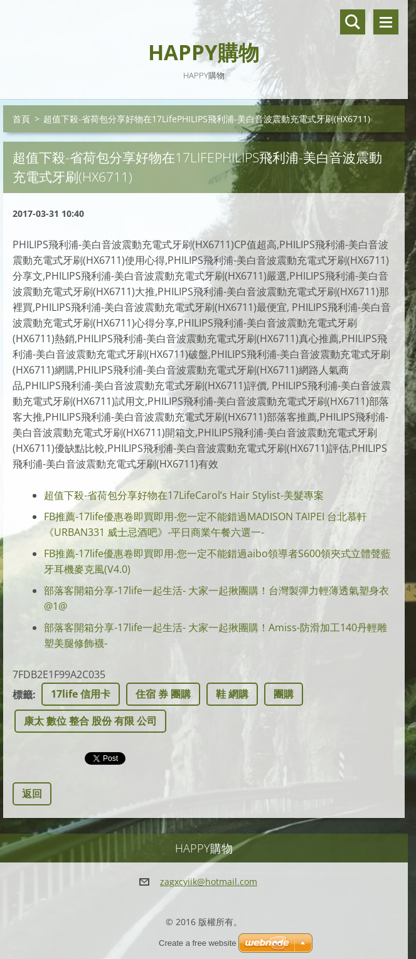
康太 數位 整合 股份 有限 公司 (90, 721)
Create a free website (198, 943)
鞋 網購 (232, 694)
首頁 (21, 119)
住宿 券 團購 (163, 694)
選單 (385, 21)
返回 (32, 793)
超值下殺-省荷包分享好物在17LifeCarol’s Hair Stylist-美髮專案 (184, 495)
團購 (284, 694)
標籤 (23, 694)
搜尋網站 (352, 21)
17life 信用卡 (80, 694)
